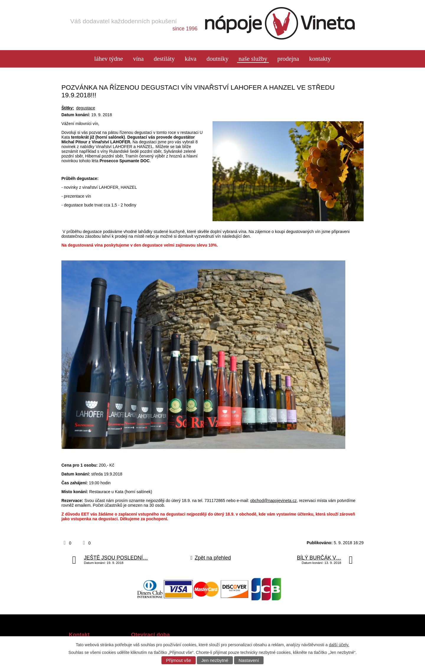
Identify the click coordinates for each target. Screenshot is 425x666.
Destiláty (164, 58)
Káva (191, 58)
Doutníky (218, 58)
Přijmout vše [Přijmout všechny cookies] (178, 660)
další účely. (339, 644)
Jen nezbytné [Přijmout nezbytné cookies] (214, 660)
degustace (85, 108)
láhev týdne (108, 58)
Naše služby (252, 58)
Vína (138, 58)
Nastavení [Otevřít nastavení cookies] (248, 660)
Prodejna (288, 58)
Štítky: (67, 108)
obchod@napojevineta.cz (273, 500)
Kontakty (320, 58)
